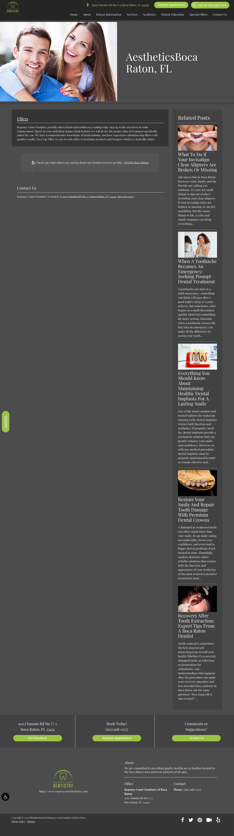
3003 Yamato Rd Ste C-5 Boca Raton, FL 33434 (118, 5)
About (87, 14)
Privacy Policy (18, 821)
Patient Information (109, 14)
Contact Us (220, 14)
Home (74, 14)
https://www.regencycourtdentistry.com (63, 791)
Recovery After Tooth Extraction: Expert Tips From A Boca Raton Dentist (196, 625)
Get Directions (37, 738)
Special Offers (198, 14)
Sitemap (31, 821)
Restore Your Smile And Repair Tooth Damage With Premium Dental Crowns (196, 509)
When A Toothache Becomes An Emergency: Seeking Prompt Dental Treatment (197, 271)
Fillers (22, 118)
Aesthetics (149, 14)
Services (132, 14)
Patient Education (172, 14)
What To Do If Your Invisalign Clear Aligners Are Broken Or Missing (197, 162)
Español (5, 422)
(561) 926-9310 (125, 196)
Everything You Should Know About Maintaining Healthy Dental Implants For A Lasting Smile (194, 388)
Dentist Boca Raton (136, 162)
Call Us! (209, 5)
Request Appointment (171, 5)
